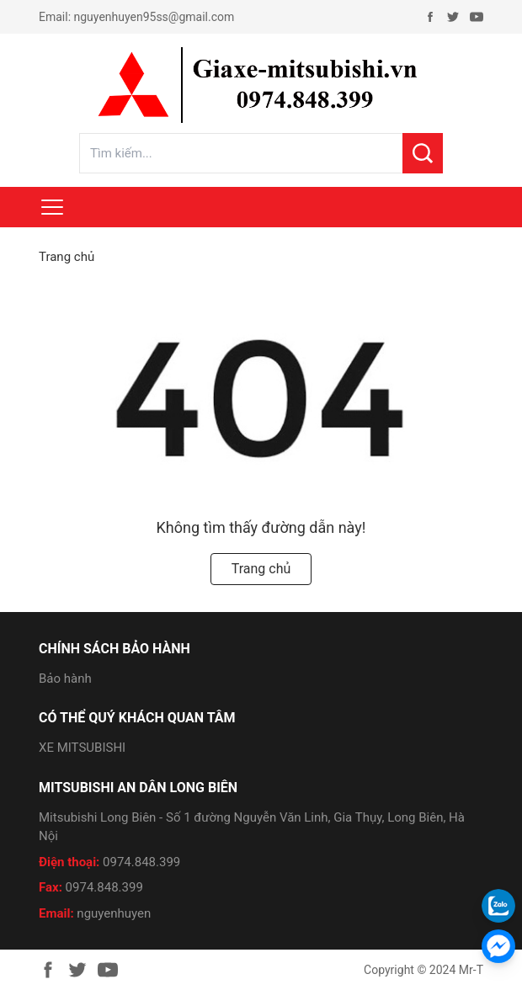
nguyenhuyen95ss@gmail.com (154, 17)
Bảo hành (65, 678)
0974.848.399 (141, 862)
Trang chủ (66, 256)
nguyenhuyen (114, 913)
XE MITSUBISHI (82, 747)
